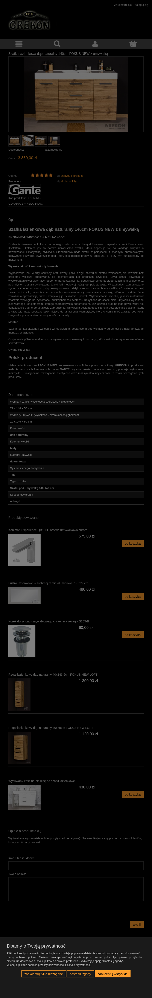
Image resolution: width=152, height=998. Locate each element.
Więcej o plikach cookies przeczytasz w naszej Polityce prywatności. (49, 964)
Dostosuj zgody (80, 974)
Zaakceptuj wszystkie (113, 974)
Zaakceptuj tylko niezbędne (43, 974)
